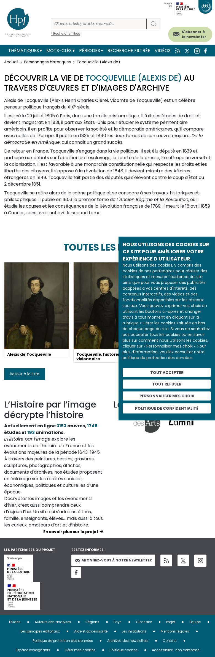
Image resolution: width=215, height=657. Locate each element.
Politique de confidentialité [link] (166, 408)
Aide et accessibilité (91, 631)
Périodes (89, 50)
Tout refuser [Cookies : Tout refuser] (166, 384)
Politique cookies (124, 650)
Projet (170, 622)
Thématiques (23, 50)
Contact (170, 640)
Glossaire (144, 622)
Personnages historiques (47, 62)
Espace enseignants (33, 650)
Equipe (195, 622)
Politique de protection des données (63, 640)
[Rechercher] (99, 23)
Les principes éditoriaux (40, 631)
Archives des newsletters (127, 640)
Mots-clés (59, 50)
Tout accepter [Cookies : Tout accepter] (167, 372)
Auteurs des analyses (53, 622)
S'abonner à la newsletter (194, 34)
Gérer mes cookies (79, 650)
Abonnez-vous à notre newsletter (113, 560)
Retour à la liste (24, 374)
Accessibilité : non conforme (175, 650)
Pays (118, 622)
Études (14, 622)
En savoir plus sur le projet (70, 531)
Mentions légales (175, 631)
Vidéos (163, 50)
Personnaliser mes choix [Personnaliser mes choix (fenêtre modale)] (166, 396)
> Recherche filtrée (65, 33)
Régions (92, 622)
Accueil (11, 62)
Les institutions (134, 631)
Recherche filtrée (129, 50)
